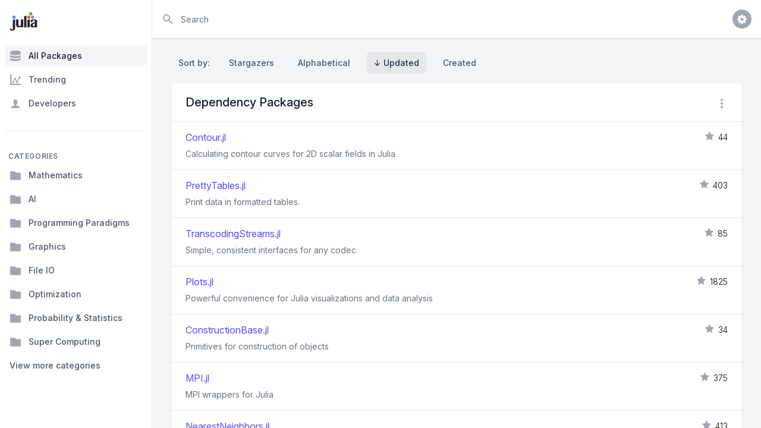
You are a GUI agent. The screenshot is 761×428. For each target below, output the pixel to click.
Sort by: (196, 63)
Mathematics (46, 175)
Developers (43, 103)
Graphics (38, 247)
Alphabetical (324, 63)
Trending (38, 80)
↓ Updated (396, 63)
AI (23, 199)
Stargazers (251, 63)
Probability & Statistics (66, 318)
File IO (32, 270)
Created (459, 63)
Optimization (45, 294)
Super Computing (55, 342)
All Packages (46, 56)
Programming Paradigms (70, 223)
